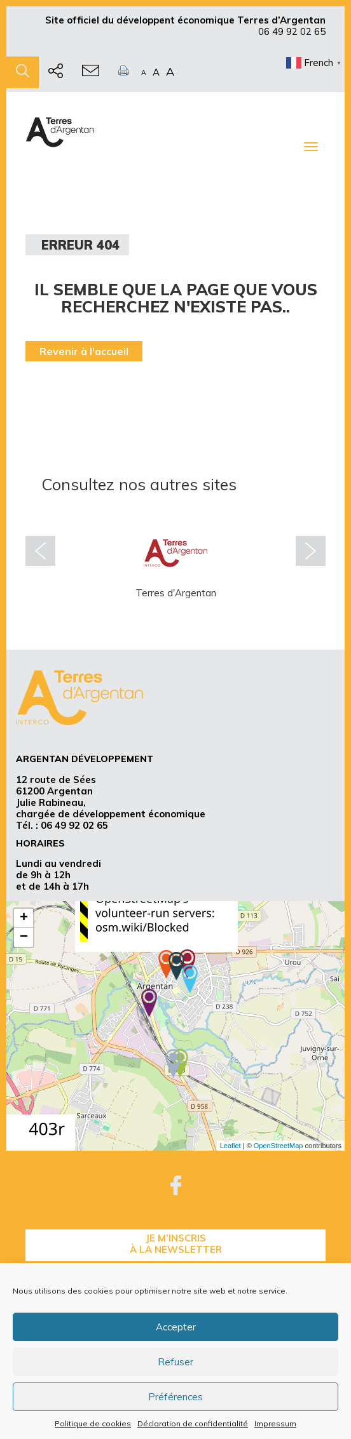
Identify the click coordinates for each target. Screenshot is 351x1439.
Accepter (176, 1327)
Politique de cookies (93, 1423)
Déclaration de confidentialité (192, 1423)
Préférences (175, 1397)
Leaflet (230, 1145)
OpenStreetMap (278, 1145)
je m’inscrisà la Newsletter (176, 1243)
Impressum (275, 1423)
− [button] (24, 937)
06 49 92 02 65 (292, 31)
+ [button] (24, 918)
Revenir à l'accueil (83, 351)
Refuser (175, 1362)
